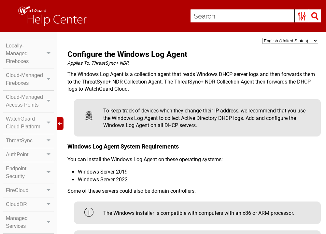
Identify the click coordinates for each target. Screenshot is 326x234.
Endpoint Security (30, 172)
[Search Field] (256, 15)
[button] (301, 15)
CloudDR (30, 204)
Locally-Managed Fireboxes (30, 53)
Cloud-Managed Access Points (30, 101)
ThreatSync (30, 140)
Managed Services (30, 222)
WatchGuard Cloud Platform (30, 122)
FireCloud (30, 190)
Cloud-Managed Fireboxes (30, 79)
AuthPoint (30, 154)
